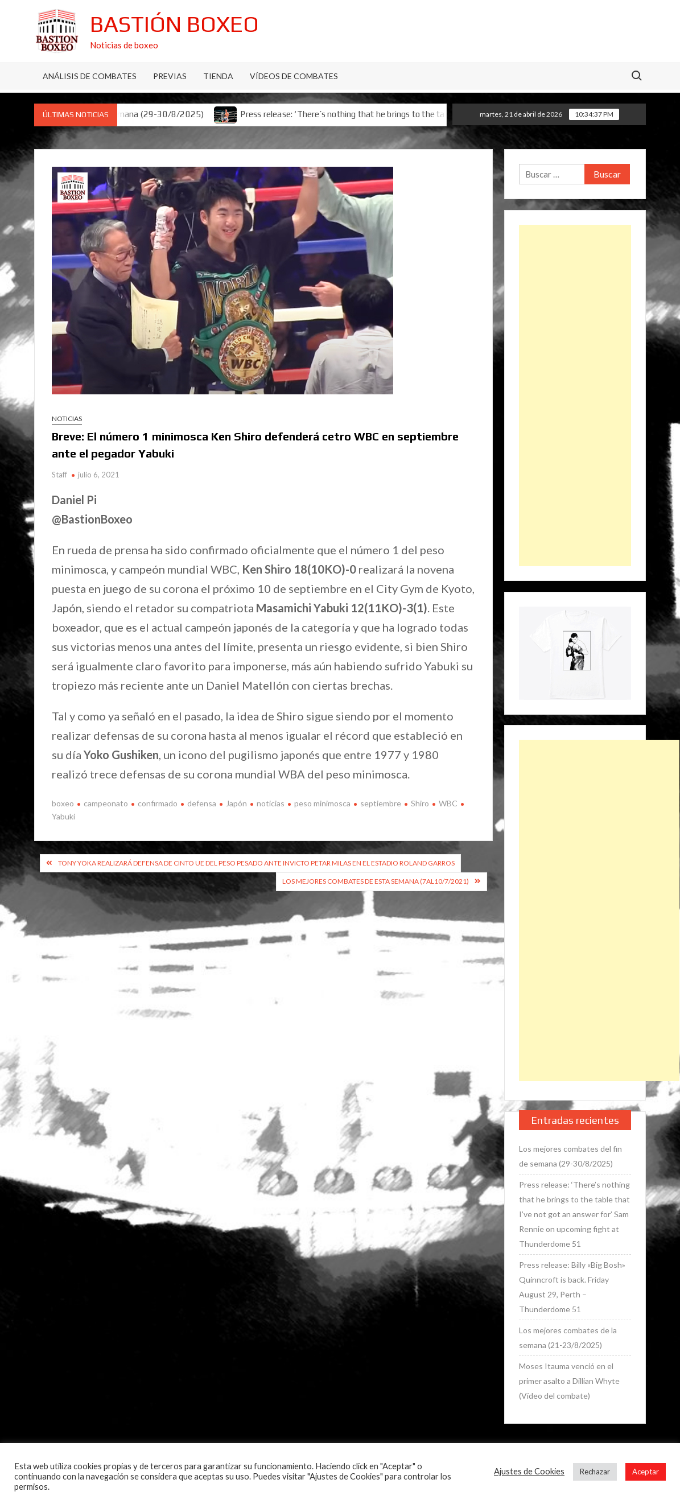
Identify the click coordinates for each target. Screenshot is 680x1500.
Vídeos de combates (294, 76)
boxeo (63, 803)
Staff (59, 474)
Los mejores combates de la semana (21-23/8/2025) (568, 1337)
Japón (236, 803)
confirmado (158, 803)
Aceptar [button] (645, 1471)
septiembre (380, 803)
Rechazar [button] (595, 1471)
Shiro (420, 803)
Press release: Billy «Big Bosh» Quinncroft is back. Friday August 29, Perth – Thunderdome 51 (572, 1287)
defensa (201, 803)
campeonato (106, 803)
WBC (448, 803)
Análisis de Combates (90, 76)
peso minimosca (322, 803)
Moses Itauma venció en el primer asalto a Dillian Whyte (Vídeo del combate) (569, 1380)
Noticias (67, 418)
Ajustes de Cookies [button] (529, 1471)
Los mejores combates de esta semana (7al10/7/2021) (375, 881)
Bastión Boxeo (174, 24)
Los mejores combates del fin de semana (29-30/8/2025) (570, 1156)
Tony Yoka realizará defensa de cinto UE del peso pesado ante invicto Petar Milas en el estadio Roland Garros (256, 863)
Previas (170, 76)
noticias (271, 803)
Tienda (218, 76)
